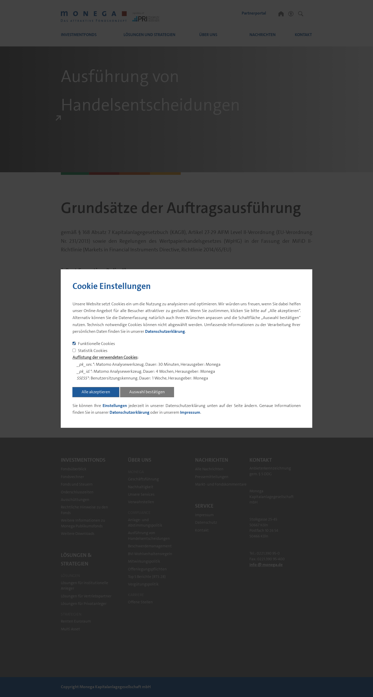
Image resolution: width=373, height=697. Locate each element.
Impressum (190, 412)
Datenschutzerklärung (165, 331)
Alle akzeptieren (96, 392)
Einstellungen (115, 405)
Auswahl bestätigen (147, 392)
